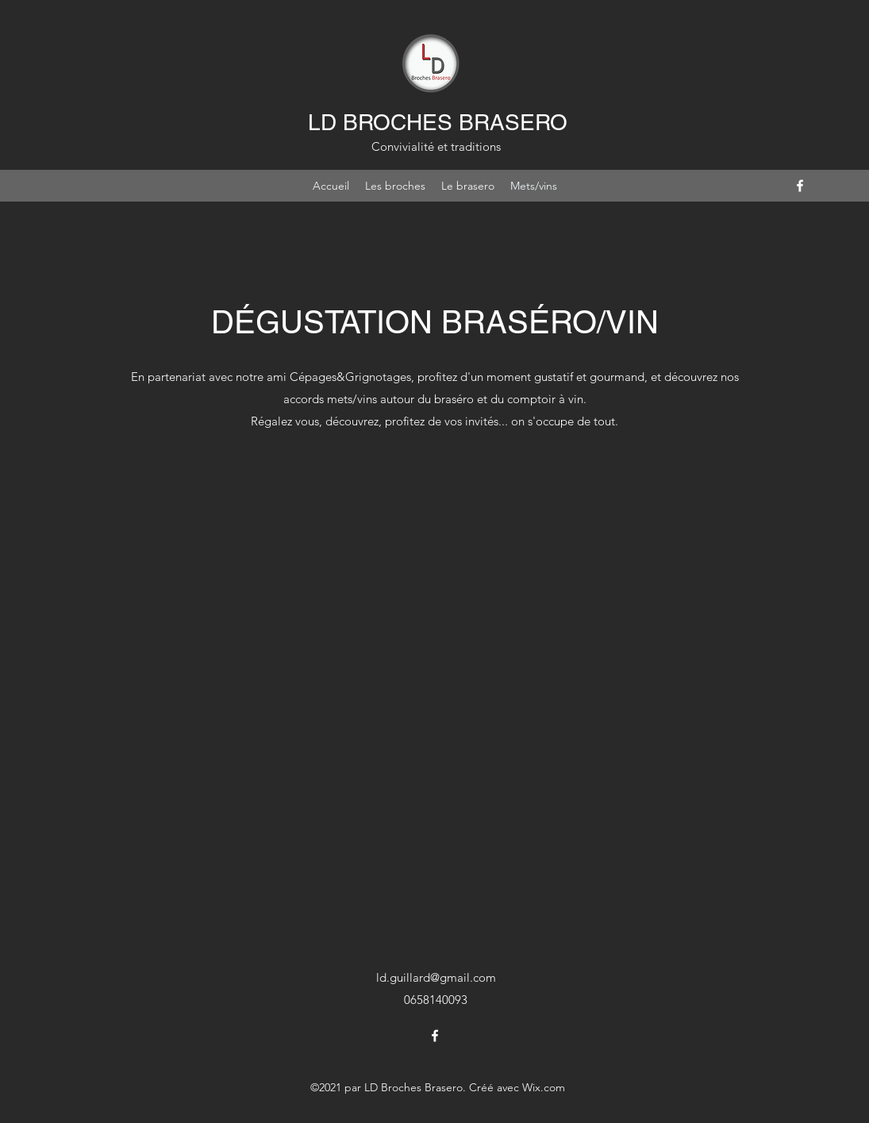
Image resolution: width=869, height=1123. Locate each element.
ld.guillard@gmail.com (436, 977)
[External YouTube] (435, 680)
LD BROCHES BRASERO (437, 122)
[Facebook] (800, 186)
